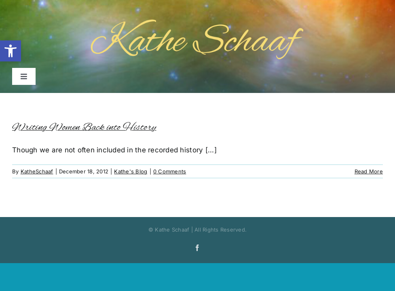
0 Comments (169, 171)
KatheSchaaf (37, 171)
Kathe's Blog (130, 171)
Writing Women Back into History (84, 127)
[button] (10, 50)
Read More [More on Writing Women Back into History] (369, 171)
